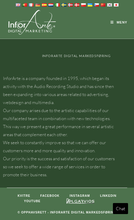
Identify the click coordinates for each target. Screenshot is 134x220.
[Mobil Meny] (119, 22)
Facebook (50, 195)
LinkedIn (108, 195)
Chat (120, 208)
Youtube (32, 201)
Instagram (80, 195)
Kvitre (24, 195)
